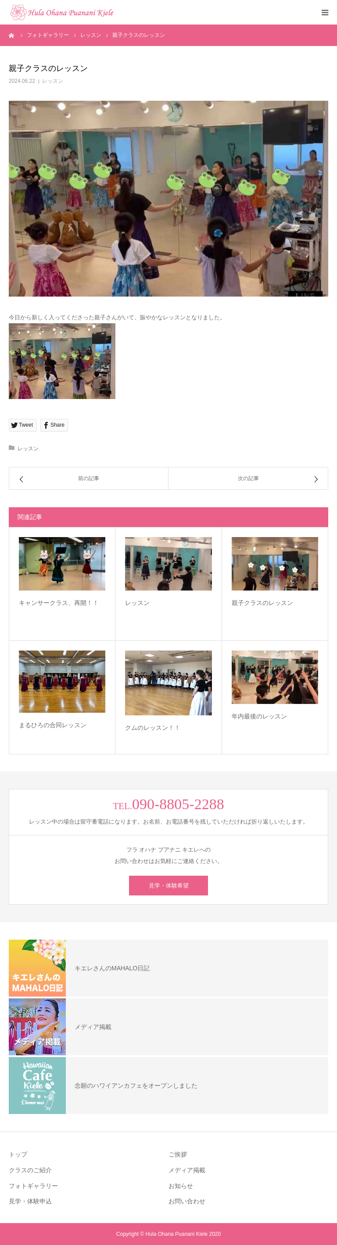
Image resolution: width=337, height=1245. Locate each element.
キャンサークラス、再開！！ (59, 602)
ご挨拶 (177, 1154)
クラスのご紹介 (30, 1170)
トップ (18, 1154)
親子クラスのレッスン (262, 602)
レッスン (52, 81)
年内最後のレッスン (259, 716)
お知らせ (180, 1185)
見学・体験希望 (169, 885)
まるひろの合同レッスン (52, 725)
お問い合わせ (186, 1201)
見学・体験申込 (30, 1201)
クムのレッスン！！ (152, 727)
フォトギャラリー (33, 1185)
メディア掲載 (186, 1170)
